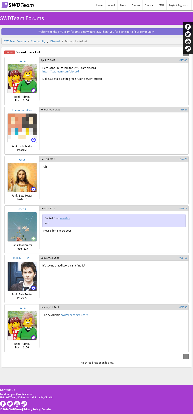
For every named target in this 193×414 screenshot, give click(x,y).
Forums (135, 5)
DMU (161, 5)
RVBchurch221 (22, 258)
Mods (123, 5)
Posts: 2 (22, 150)
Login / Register (178, 5)
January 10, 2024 (50, 257)
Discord (55, 41)
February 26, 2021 (50, 109)
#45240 (183, 60)
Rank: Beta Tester (21, 146)
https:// (60, 71)
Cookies (46, 409)
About (111, 5)
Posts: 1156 (22, 100)
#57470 (183, 159)
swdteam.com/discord (74, 315)
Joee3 (22, 209)
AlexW (63, 218)
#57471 (183, 208)
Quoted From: (52, 218)
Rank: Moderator (22, 245)
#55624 (183, 109)
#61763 (183, 257)
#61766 (183, 307)
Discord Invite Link (76, 41)
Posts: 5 (22, 298)
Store (148, 5)
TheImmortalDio (22, 110)
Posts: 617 (22, 248)
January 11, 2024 (50, 307)
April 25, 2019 (48, 60)
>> (68, 218)
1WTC (22, 60)
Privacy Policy (31, 409)
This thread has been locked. (96, 362)
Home (99, 5)
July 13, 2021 (48, 159)
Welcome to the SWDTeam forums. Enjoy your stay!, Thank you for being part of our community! (96, 31)
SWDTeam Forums (22, 18)
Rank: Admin (22, 96)
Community (38, 41)
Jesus (22, 159)
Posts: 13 (21, 199)
